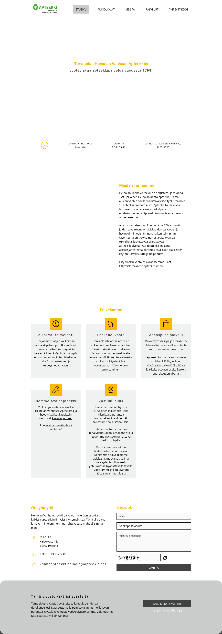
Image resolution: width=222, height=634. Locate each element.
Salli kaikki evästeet (167, 604)
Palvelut (152, 9)
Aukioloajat (106, 9)
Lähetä (154, 567)
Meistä (130, 9)
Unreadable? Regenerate (165, 558)
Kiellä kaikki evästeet (167, 611)
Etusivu (81, 9)
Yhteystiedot (178, 9)
